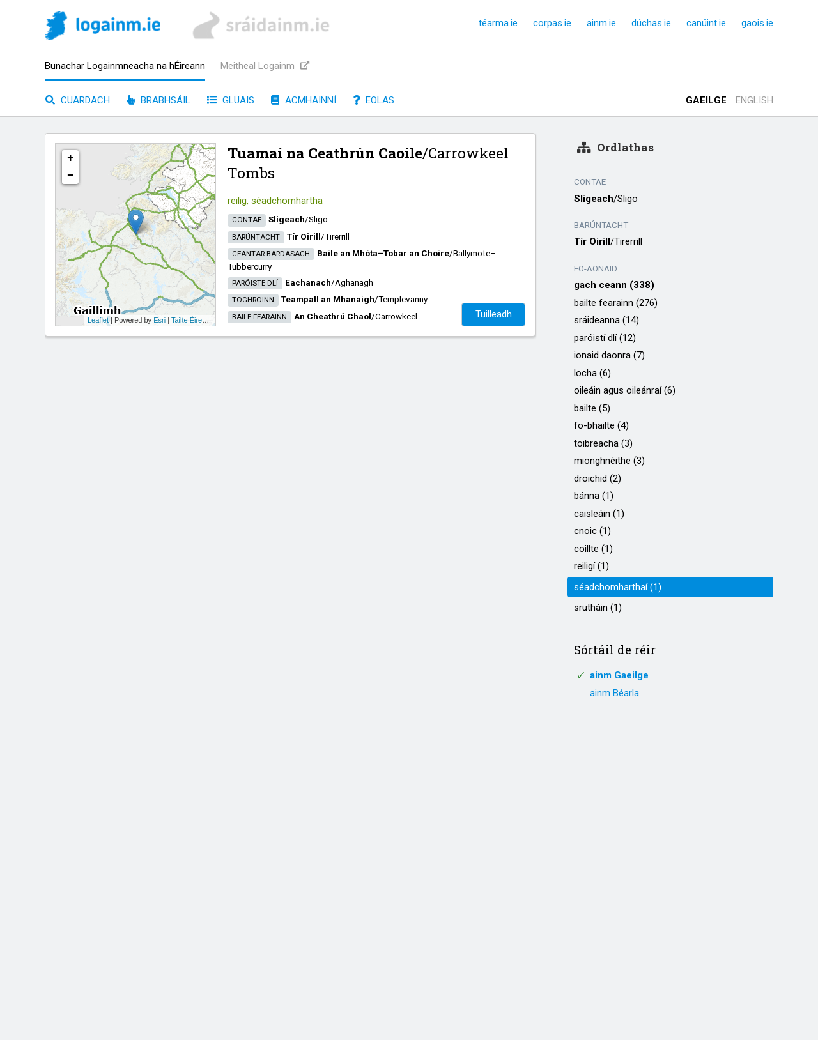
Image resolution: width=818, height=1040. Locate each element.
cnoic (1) (592, 531)
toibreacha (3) (603, 443)
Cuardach (77, 100)
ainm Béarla (614, 693)
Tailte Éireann (192, 320)
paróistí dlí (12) (605, 338)
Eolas (373, 100)
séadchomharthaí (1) (617, 587)
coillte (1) (593, 548)
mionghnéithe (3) (609, 460)
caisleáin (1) (599, 513)
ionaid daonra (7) (609, 355)
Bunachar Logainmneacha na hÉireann (125, 66)
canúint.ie (706, 23)
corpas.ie (552, 23)
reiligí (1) (591, 566)
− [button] (70, 175)
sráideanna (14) (606, 320)
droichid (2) (597, 478)
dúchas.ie (651, 23)
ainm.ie (601, 23)
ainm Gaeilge (619, 675)
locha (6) (592, 373)
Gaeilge (706, 100)
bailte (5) (592, 408)
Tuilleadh (493, 314)
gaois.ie (757, 23)
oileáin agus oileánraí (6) (624, 390)
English (754, 100)
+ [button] (70, 158)
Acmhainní (303, 100)
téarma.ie (498, 23)
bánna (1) (594, 495)
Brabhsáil (158, 100)
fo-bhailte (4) (601, 425)
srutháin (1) (598, 607)
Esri (159, 320)
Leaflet (98, 320)
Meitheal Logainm (264, 66)
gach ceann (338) (614, 285)
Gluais (230, 100)
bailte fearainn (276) (616, 303)
